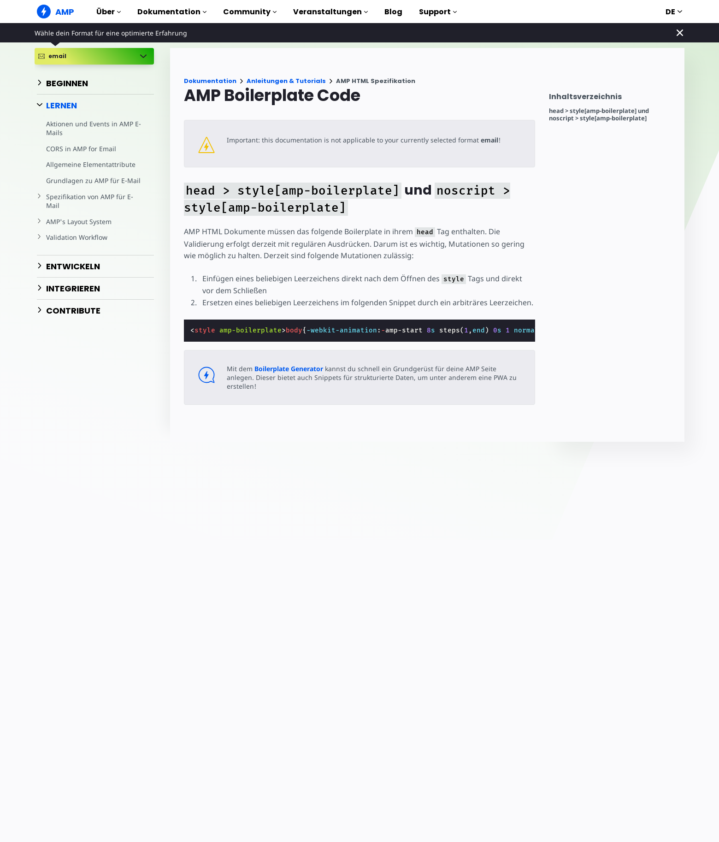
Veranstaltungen (330, 11)
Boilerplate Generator (287, 368)
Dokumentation (171, 11)
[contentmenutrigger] (612, 99)
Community (250, 11)
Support (438, 11)
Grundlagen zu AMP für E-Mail (91, 180)
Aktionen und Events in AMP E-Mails (92, 128)
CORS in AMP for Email (80, 148)
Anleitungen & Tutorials (286, 81)
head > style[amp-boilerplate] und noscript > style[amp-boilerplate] (599, 114)
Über (108, 11)
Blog (393, 11)
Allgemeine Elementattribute (89, 164)
